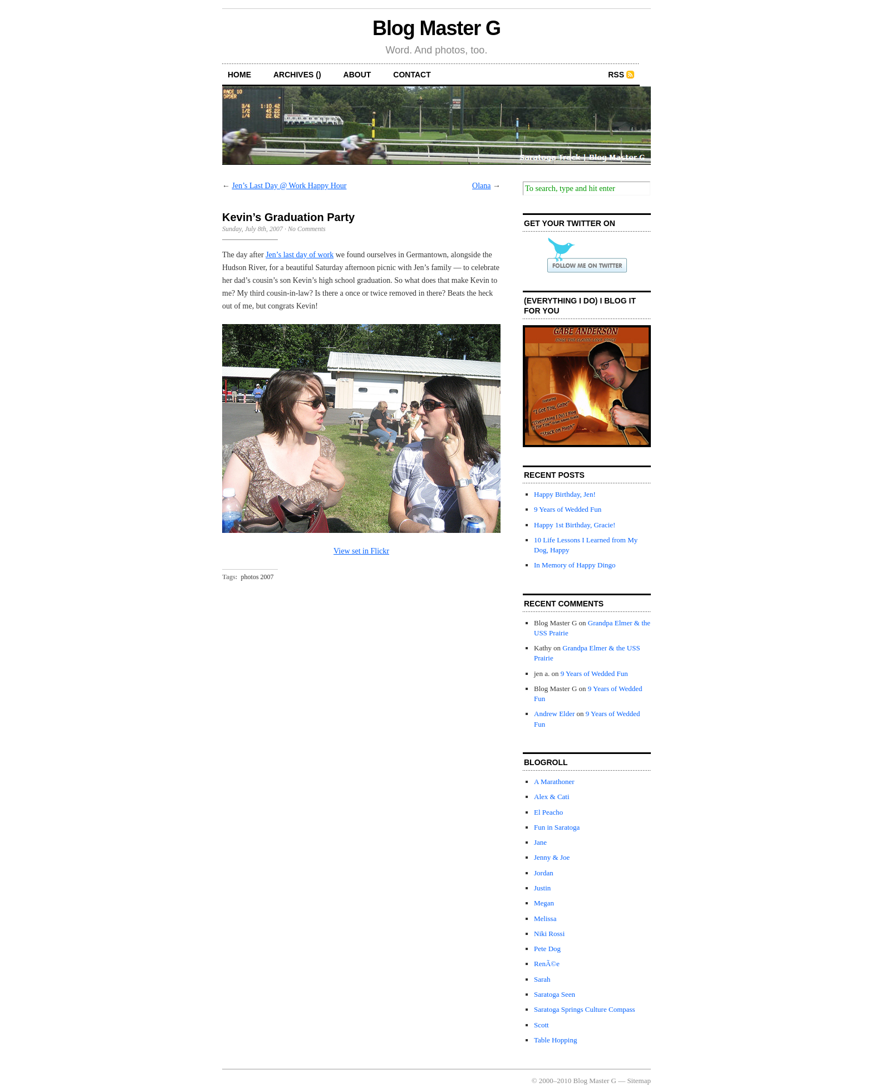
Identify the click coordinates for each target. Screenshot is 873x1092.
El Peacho (548, 812)
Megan (544, 903)
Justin (542, 888)
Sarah (542, 979)
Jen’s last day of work (299, 255)
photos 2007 (257, 577)
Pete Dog (547, 948)
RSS (616, 74)
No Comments (307, 229)
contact (411, 74)
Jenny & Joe (552, 857)
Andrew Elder (554, 713)
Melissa (545, 918)
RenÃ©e (547, 963)
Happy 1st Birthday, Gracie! (574, 525)
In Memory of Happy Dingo (575, 565)
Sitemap (639, 1080)
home (239, 74)
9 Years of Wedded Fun (567, 509)
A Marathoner (554, 781)
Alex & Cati (552, 796)
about (357, 74)
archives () (297, 74)
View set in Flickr (361, 551)
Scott (541, 1025)
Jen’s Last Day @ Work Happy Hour (289, 186)
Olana (481, 186)
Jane (540, 842)
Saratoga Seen (554, 994)
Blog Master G (436, 28)
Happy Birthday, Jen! (565, 494)
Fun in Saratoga (557, 827)
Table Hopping (555, 1040)
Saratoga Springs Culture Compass (584, 1009)
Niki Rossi (549, 933)
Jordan (543, 873)
